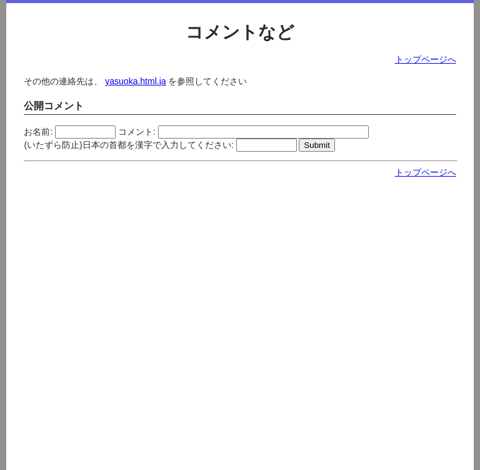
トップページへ (425, 59)
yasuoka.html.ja (135, 81)
